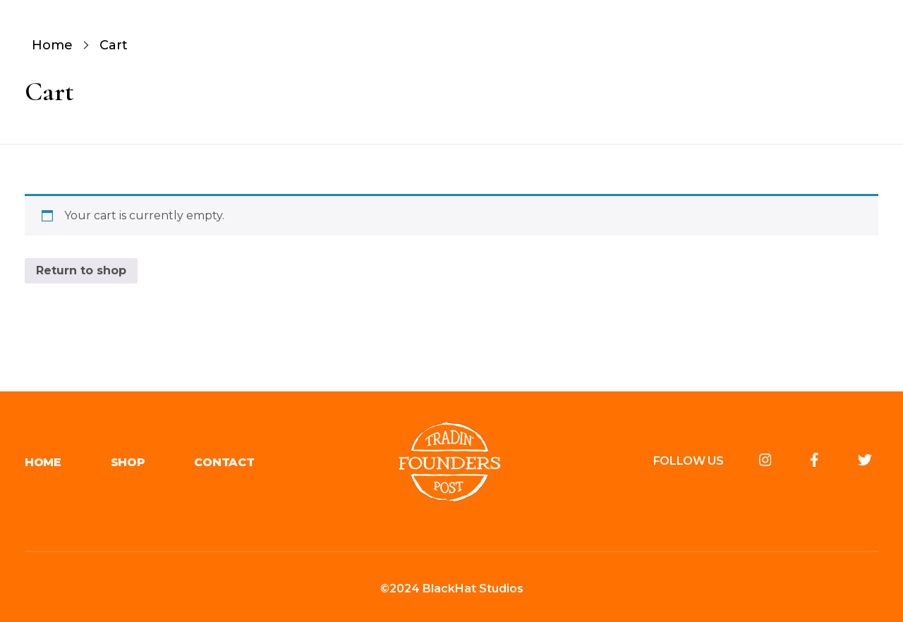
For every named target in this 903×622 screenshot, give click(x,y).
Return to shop (81, 270)
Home (52, 45)
